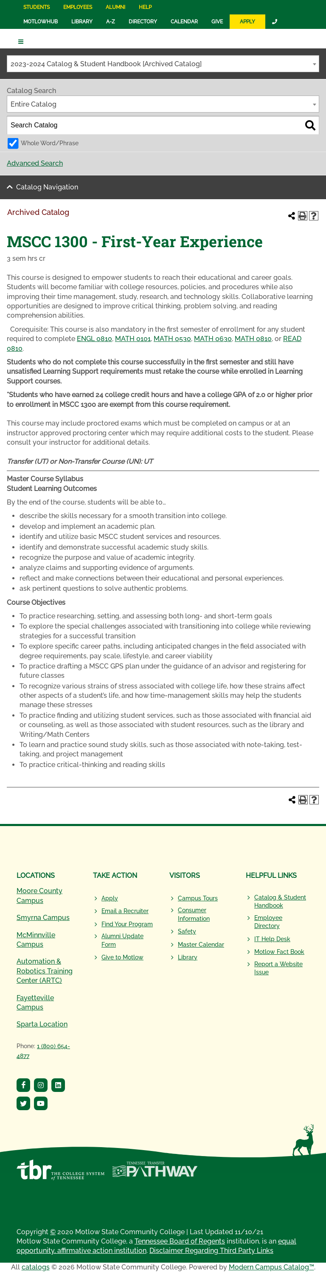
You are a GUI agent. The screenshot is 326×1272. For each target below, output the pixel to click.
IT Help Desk (272, 939)
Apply (247, 22)
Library (82, 22)
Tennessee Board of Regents (180, 1241)
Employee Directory (268, 922)
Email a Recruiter (125, 911)
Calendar (184, 22)
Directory (143, 22)
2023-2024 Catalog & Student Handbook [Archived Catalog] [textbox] (106, 64)
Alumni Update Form (122, 940)
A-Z (110, 22)
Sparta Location (42, 1024)
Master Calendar (201, 944)
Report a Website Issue (278, 968)
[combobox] (163, 63)
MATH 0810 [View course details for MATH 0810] (253, 339)
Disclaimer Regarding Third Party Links (211, 1251)
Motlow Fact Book (279, 951)
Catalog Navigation (47, 187)
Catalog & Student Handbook (280, 901)
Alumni (115, 7)
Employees (77, 7)
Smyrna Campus (43, 918)
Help (145, 7)
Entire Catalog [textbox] (33, 104)
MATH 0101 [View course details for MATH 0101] (133, 339)
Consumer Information (194, 914)
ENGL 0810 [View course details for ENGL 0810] (94, 339)
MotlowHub (40, 22)
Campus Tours (198, 898)
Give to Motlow (122, 957)
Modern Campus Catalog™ (271, 1267)
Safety (187, 931)
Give (217, 22)
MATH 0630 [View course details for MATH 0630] (213, 339)
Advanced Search (35, 163)
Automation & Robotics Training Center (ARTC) (45, 970)
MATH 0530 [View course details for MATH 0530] (172, 339)
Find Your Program (127, 924)
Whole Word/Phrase (50, 143)
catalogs (36, 1267)
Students (36, 7)
